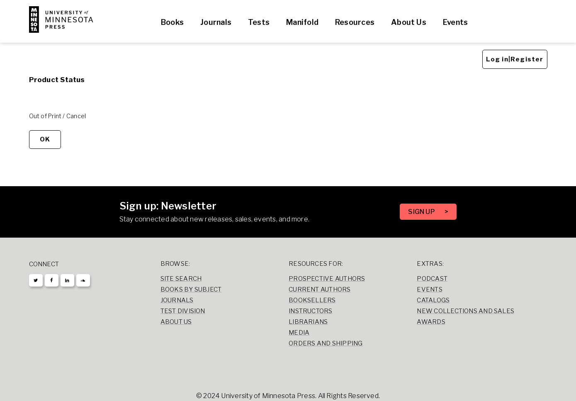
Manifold (302, 22)
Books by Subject (191, 289)
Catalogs (433, 300)
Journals (215, 22)
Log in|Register (515, 59)
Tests (259, 22)
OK (45, 139)
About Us (408, 22)
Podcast (432, 278)
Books (172, 22)
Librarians (308, 322)
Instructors (311, 311)
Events (455, 22)
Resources (354, 22)
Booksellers (312, 300)
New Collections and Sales (465, 311)
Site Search (181, 278)
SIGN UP (422, 212)
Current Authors (319, 289)
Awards (431, 322)
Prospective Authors (327, 278)
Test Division (182, 311)
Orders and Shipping (325, 343)
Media (299, 332)
